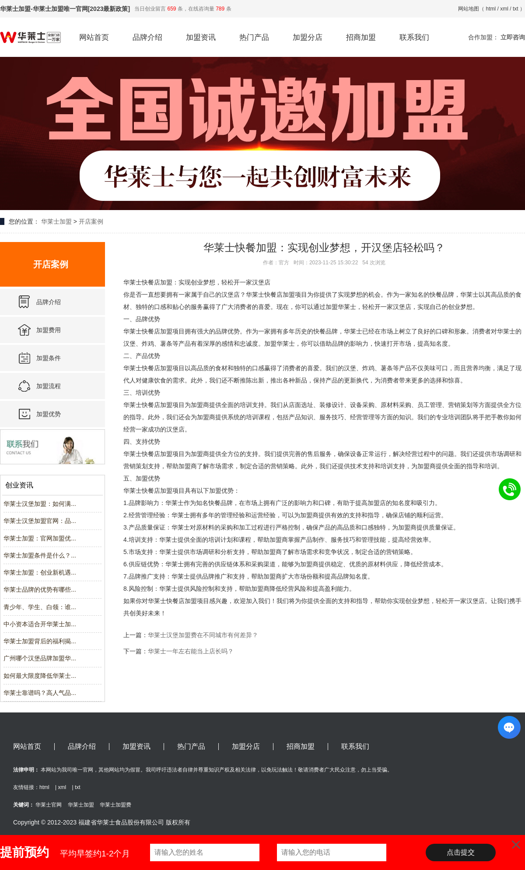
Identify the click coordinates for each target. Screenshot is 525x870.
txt (515, 9)
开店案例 (91, 221)
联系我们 (414, 37)
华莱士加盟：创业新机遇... (40, 572)
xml (504, 9)
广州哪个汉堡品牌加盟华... (40, 658)
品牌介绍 (147, 37)
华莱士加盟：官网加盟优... (40, 538)
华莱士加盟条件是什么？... (40, 555)
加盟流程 (48, 385)
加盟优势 (48, 413)
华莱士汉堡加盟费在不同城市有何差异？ (203, 634)
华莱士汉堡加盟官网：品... (40, 520)
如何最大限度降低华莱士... (40, 675)
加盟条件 (48, 357)
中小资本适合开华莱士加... (40, 624)
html (491, 9)
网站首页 (94, 37)
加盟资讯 (201, 37)
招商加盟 (361, 37)
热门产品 (254, 37)
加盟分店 (307, 37)
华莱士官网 (48, 805)
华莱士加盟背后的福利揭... (40, 641)
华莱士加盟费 (115, 805)
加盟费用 (48, 329)
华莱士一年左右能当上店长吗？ (191, 651)
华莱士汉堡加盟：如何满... (40, 503)
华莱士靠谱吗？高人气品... (40, 692)
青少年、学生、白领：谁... (40, 606)
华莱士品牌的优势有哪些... (40, 589)
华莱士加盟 (56, 221)
